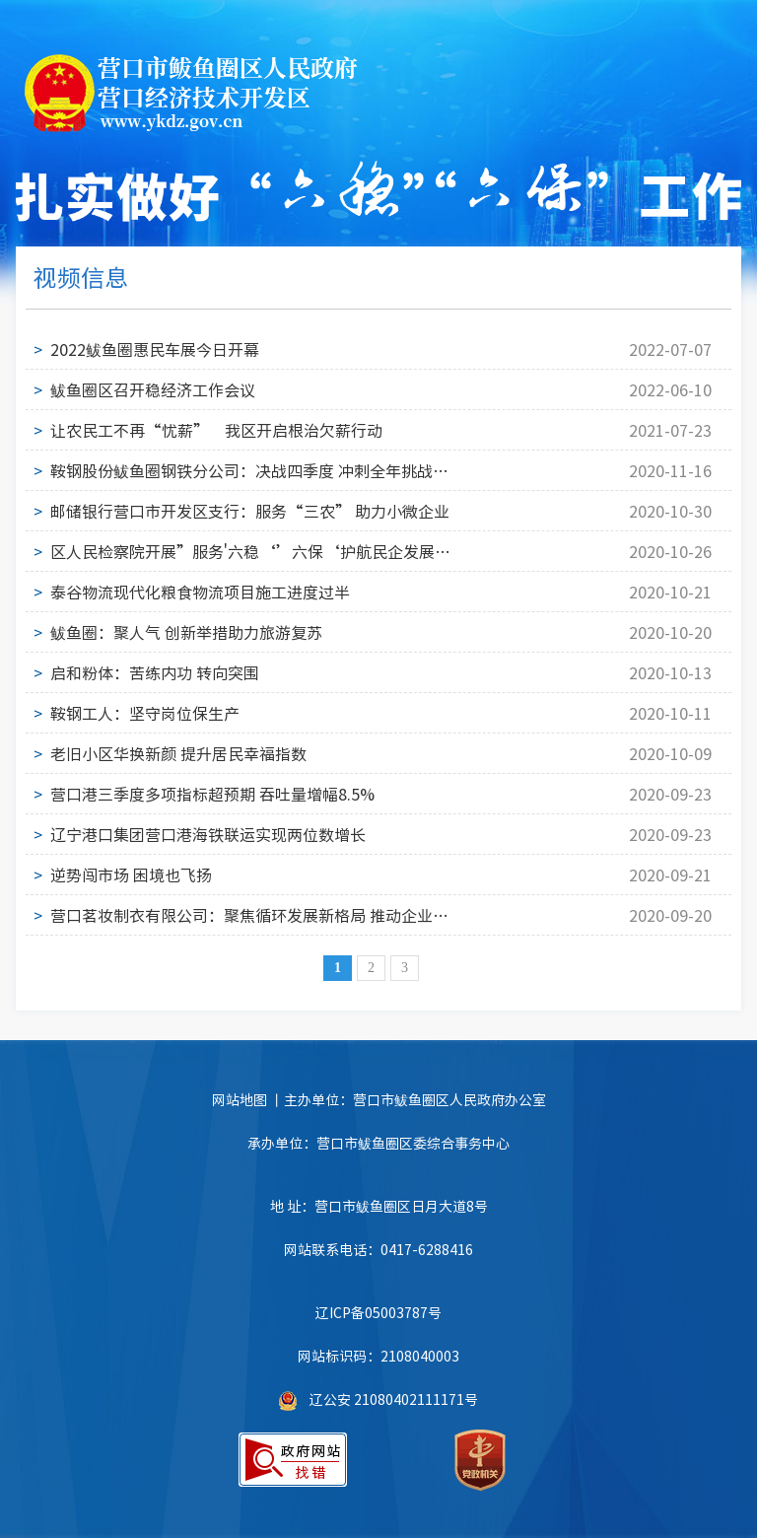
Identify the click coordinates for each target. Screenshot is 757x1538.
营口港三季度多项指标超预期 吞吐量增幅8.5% (212, 793)
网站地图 (239, 1099)
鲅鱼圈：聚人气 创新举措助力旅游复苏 (186, 632)
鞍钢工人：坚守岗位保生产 (145, 713)
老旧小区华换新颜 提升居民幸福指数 (178, 753)
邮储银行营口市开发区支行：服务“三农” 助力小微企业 (249, 511)
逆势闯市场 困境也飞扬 (131, 874)
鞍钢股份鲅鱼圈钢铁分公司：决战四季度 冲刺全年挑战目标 (250, 470)
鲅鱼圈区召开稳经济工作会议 (152, 389)
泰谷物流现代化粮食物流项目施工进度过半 (200, 591)
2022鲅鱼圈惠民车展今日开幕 (154, 349)
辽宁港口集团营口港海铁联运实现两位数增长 (208, 834)
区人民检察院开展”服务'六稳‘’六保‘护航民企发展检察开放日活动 (250, 551)
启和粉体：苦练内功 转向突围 (154, 672)
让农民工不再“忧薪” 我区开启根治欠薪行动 (216, 430)
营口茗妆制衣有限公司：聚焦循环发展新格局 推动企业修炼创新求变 (250, 915)
